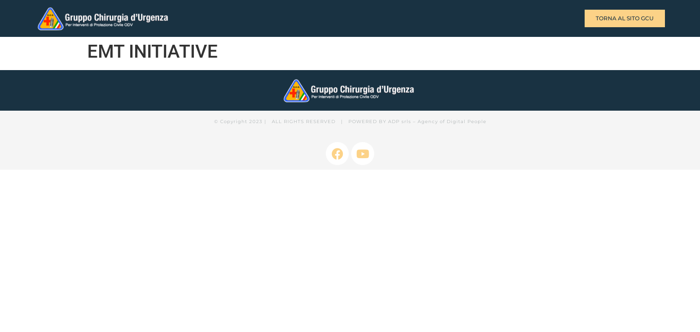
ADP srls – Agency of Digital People (437, 122)
